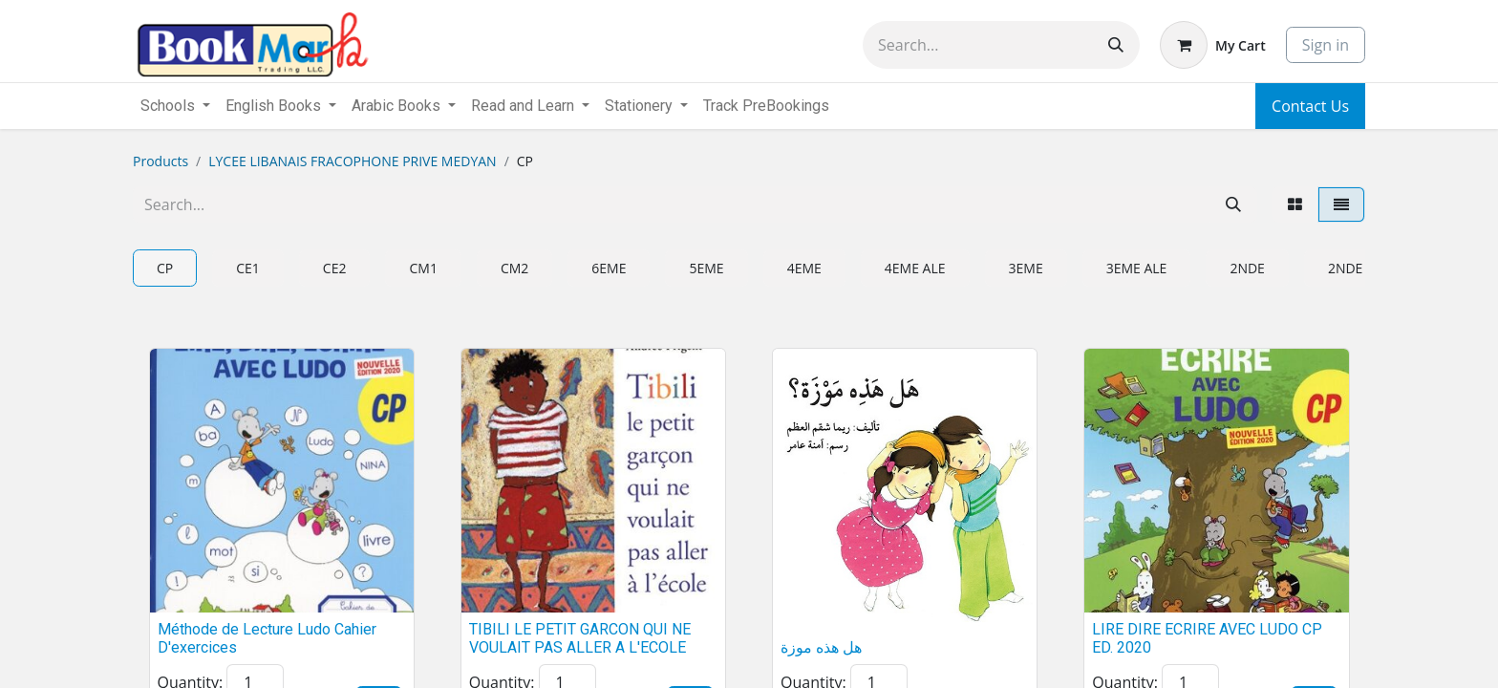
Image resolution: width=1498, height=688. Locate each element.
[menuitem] (766, 106)
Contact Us (1310, 106)
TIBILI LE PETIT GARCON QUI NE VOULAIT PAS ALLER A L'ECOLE (580, 638)
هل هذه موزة (821, 647)
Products (160, 161)
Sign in (1325, 44)
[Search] (1116, 45)
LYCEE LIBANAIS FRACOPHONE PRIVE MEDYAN (352, 161)
